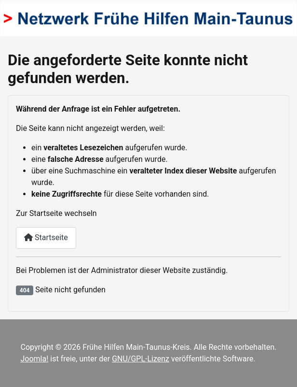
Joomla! (35, 358)
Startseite (46, 237)
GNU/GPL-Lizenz (140, 358)
